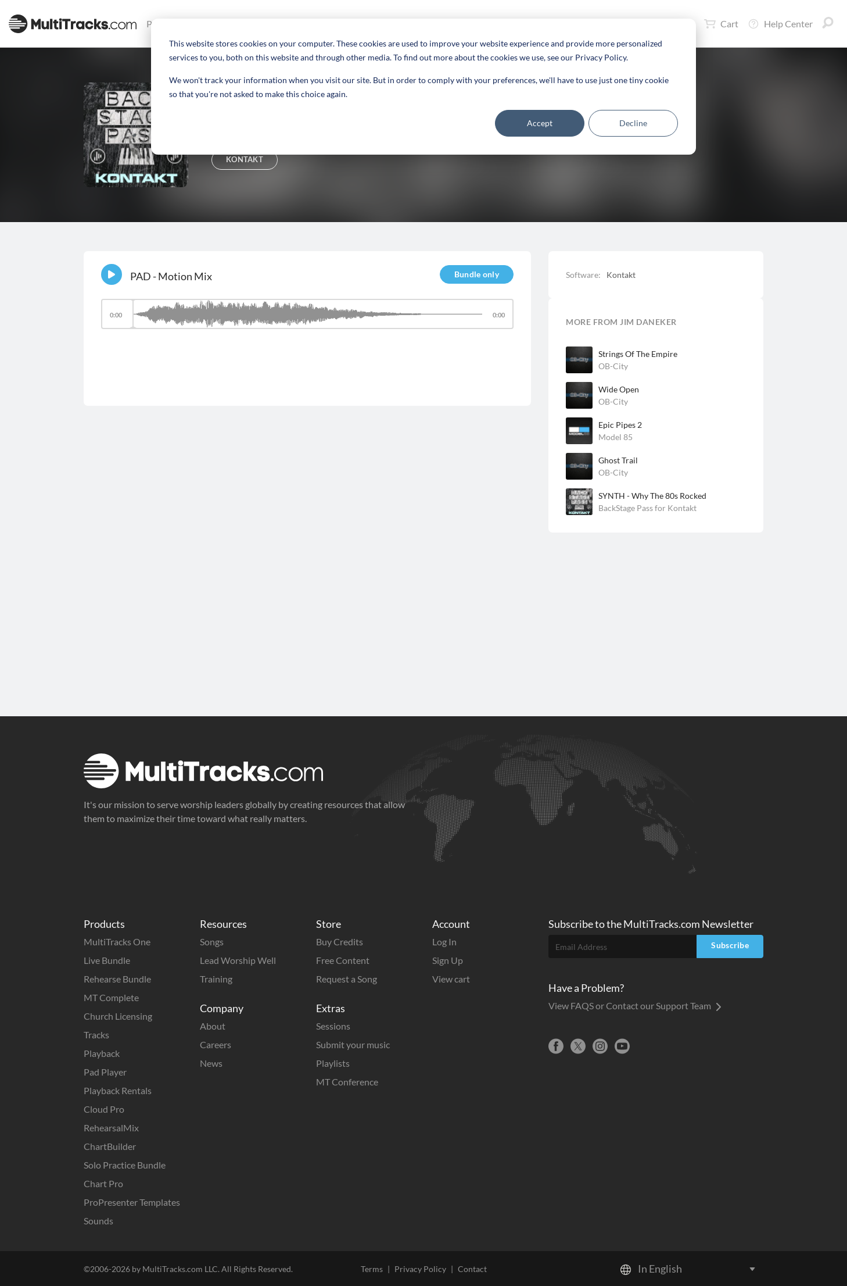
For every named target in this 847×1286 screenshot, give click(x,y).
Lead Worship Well (238, 960)
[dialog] (423, 87)
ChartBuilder (110, 1146)
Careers (215, 1044)
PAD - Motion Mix (171, 276)
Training (216, 978)
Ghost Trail (618, 460)
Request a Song (346, 978)
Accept (539, 123)
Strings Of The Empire (637, 354)
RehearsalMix (111, 1127)
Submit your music (353, 1044)
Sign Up (447, 960)
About (212, 1025)
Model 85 (615, 437)
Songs (212, 941)
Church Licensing (118, 1015)
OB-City (613, 366)
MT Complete (111, 997)
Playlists (333, 1063)
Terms (372, 1269)
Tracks (96, 1034)
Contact (472, 1269)
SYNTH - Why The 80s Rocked (652, 496)
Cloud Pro (104, 1108)
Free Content (342, 960)
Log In (444, 941)
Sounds (98, 1220)
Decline (633, 123)
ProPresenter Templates (132, 1202)
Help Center (780, 24)
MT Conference (347, 1081)
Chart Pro (103, 1183)
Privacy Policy (420, 1269)
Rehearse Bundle (117, 978)
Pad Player (105, 1071)
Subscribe (730, 945)
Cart (721, 24)
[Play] (111, 274)
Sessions (333, 1025)
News (211, 1063)
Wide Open (618, 389)
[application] (307, 319)
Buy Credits (339, 941)
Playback (102, 1053)
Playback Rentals (118, 1090)
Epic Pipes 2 (620, 425)
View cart (451, 978)
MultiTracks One (117, 941)
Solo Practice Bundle (125, 1164)
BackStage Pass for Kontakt (647, 508)
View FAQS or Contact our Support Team (635, 1005)
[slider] (307, 314)
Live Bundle (107, 960)
